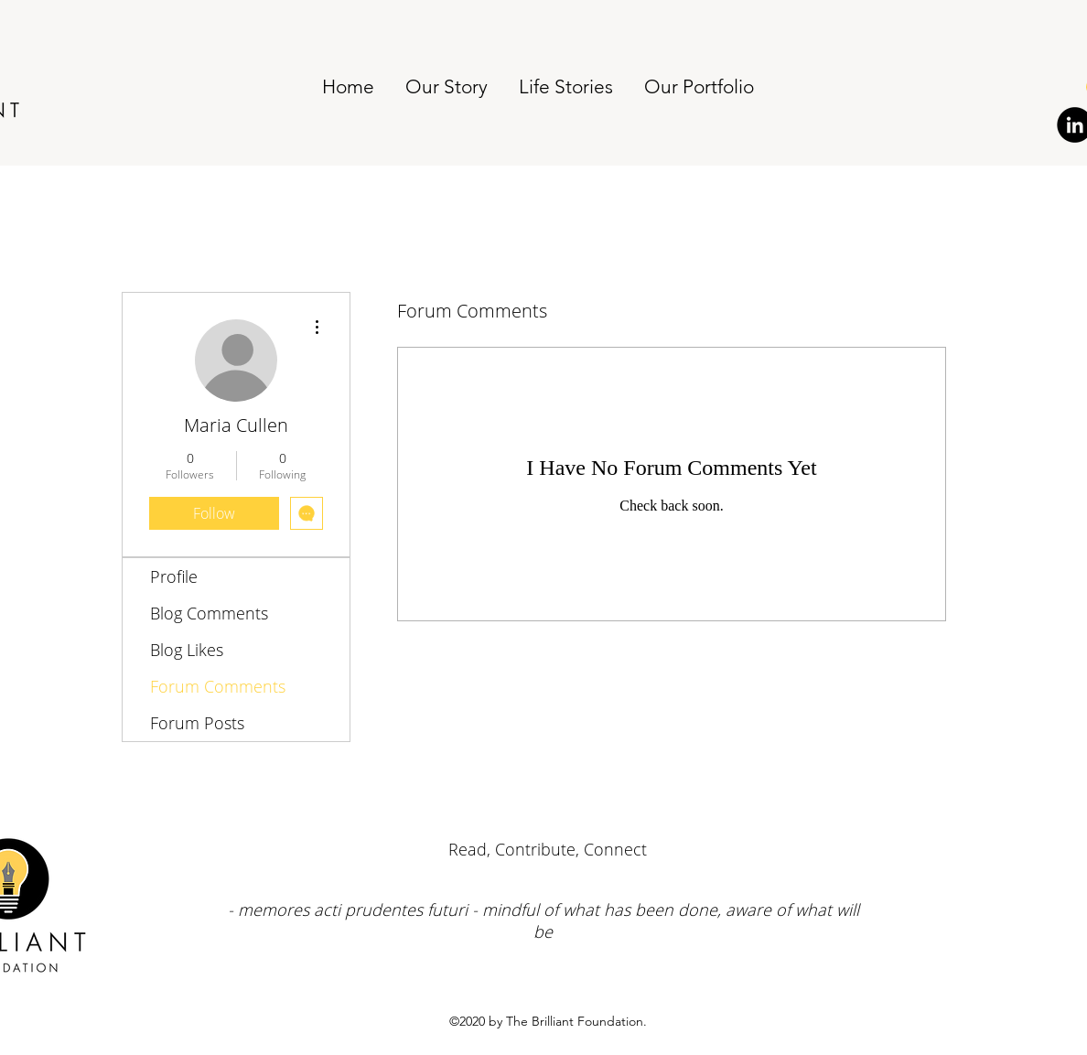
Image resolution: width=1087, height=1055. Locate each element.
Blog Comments (209, 613)
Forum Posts (197, 723)
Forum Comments (217, 686)
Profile (174, 576)
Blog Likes (186, 650)
